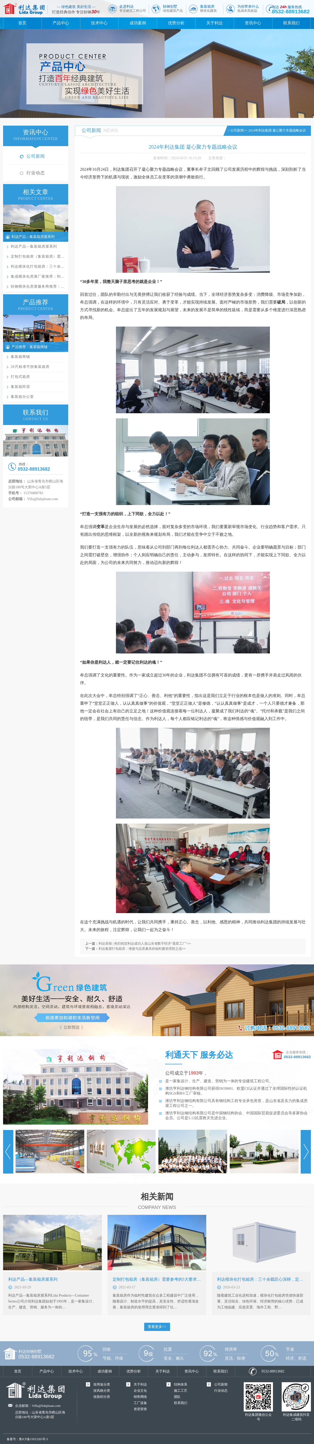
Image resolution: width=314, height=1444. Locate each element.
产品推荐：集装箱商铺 (29, 347)
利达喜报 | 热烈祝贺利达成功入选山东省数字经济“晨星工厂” (143, 943)
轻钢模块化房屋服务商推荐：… (38, 286)
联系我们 (291, 23)
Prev (8, 1152)
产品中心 (61, 23)
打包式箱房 (20, 377)
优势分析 (176, 23)
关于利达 (214, 23)
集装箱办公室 (22, 397)
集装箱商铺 (20, 357)
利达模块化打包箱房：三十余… (38, 266)
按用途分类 (101, 1384)
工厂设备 (140, 1403)
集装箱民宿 (20, 387)
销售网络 (140, 1397)
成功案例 (138, 23)
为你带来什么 (248, 9)
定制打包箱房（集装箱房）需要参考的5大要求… (157, 1279)
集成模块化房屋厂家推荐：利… (38, 276)
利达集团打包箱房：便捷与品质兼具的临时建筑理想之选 (140, 949)
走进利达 (132, 9)
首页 (22, 23)
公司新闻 (35, 156)
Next (306, 1152)
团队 (177, 1397)
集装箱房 (208, 9)
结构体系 (180, 1384)
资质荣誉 (140, 1409)
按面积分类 (101, 1397)
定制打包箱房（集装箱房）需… (38, 256)
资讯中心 (253, 23)
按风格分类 (101, 1390)
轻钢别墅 (173, 9)
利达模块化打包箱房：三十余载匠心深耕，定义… (262, 1279)
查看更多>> (157, 1327)
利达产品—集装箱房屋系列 (33, 237)
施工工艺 (180, 1390)
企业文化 (140, 1390)
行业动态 (35, 172)
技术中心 (99, 23)
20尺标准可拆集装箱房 (30, 367)
